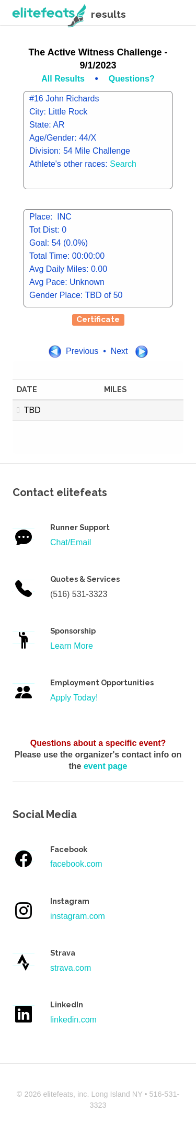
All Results (64, 78)
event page (106, 766)
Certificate (98, 319)
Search (123, 163)
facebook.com (76, 863)
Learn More (71, 645)
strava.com (70, 967)
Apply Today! (74, 697)
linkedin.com (73, 1019)
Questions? (132, 78)
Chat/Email (70, 542)
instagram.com (77, 916)
